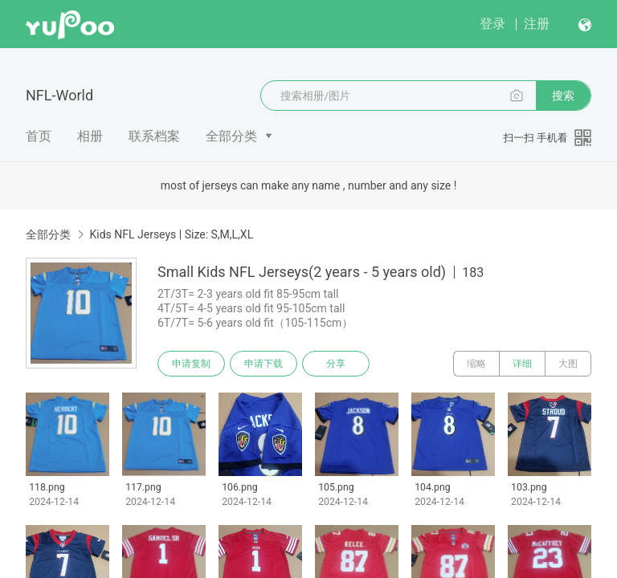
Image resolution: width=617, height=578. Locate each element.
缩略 (476, 363)
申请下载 (263, 363)
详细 (522, 363)
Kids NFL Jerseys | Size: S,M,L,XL (171, 234)
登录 (492, 23)
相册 (90, 136)
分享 (335, 363)
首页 (38, 136)
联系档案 (154, 136)
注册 (537, 23)
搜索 (563, 95)
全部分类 (231, 136)
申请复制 (191, 363)
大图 (568, 363)
